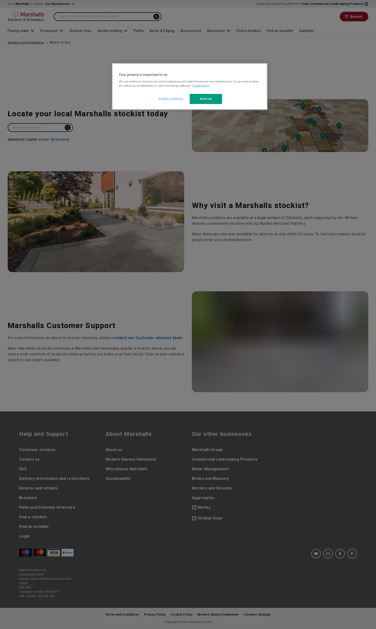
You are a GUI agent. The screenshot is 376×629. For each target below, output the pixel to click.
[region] (190, 86)
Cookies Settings (170, 98)
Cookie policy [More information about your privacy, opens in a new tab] (201, 85)
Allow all (206, 98)
